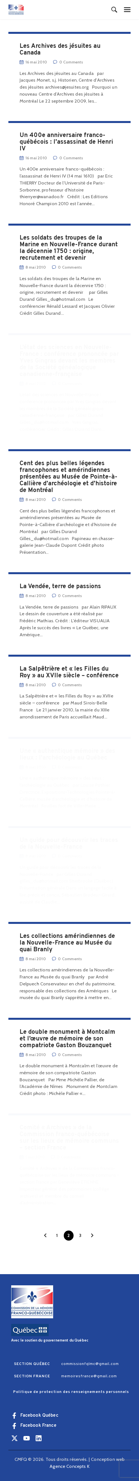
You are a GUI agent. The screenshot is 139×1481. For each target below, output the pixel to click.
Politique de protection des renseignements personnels (71, 1392)
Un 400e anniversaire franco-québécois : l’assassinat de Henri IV (66, 142)
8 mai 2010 (35, 1054)
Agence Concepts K (69, 1466)
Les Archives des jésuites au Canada (60, 49)
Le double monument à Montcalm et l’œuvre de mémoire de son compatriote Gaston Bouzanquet (67, 1039)
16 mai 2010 (36, 62)
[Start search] (114, 10)
